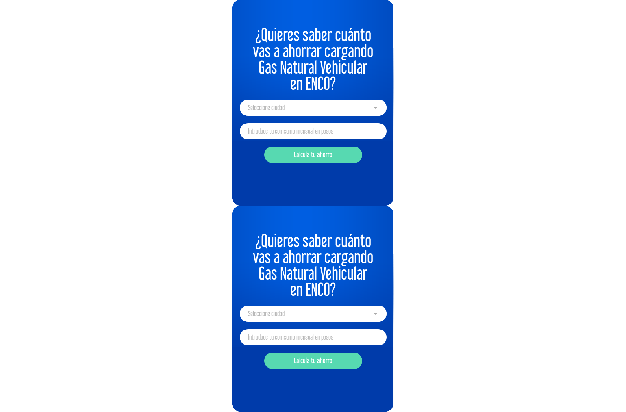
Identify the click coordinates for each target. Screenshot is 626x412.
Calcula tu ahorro (313, 154)
